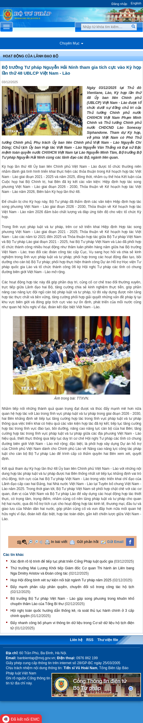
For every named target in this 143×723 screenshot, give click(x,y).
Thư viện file (107, 640)
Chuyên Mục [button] (71, 43)
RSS (90, 640)
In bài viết (59, 542)
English (136, 3)
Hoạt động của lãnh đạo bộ (30, 56)
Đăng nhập (119, 4)
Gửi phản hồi (88, 542)
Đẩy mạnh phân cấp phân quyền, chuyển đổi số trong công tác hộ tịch (72, 587)
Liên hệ (76, 640)
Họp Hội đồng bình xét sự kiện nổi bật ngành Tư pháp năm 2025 (61, 580)
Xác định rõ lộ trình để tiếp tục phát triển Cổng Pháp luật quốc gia (62, 561)
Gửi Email (115, 542)
